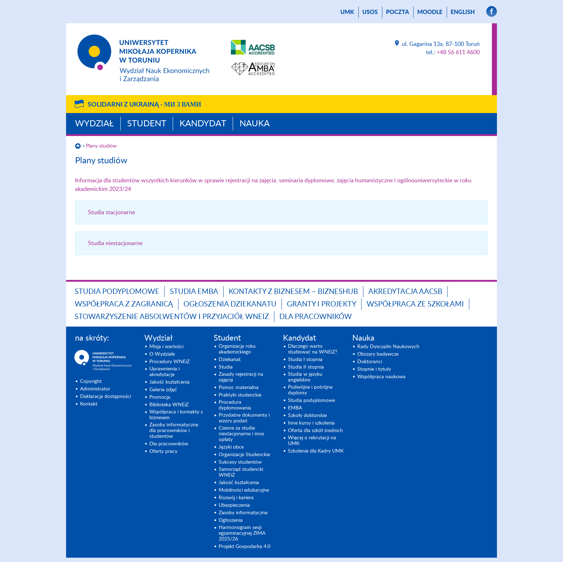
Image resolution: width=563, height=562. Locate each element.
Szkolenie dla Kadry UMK (316, 451)
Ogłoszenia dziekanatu (229, 304)
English (463, 12)
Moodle (429, 12)
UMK (347, 12)
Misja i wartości (166, 346)
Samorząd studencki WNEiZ (241, 472)
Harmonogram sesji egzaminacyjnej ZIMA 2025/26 (242, 533)
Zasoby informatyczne (243, 512)
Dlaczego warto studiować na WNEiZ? (312, 349)
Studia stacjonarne (111, 212)
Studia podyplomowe (117, 291)
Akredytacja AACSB (405, 291)
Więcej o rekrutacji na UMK (312, 440)
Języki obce (231, 447)
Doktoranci (369, 361)
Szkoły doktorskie (307, 415)
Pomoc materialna (239, 387)
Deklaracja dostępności (105, 396)
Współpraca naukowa (381, 376)
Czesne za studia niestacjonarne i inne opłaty (241, 434)
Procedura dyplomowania (235, 405)
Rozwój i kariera (236, 497)
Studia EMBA (194, 291)
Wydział (94, 124)
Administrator (95, 389)
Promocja (159, 397)
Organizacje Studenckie (244, 454)
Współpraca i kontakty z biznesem (176, 414)
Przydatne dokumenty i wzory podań (244, 418)
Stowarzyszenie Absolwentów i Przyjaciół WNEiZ (172, 316)
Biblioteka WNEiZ (169, 404)
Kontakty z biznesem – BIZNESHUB (293, 291)
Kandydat (203, 124)
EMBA (295, 408)
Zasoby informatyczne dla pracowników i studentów (173, 430)
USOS (370, 12)
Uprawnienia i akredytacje (164, 371)
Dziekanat (230, 359)
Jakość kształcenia (169, 382)
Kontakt (88, 404)
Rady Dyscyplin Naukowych (388, 346)
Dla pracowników (315, 316)
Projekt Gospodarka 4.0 (244, 546)
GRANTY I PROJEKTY (321, 304)
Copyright (91, 381)
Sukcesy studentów (240, 462)
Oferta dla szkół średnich (315, 430)
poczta (397, 12)
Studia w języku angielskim (305, 377)
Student (146, 124)
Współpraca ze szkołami (415, 304)
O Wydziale (162, 354)
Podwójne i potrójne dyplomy (310, 390)
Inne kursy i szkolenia (311, 423)
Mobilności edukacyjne (244, 490)
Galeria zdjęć (163, 389)
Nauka (254, 124)
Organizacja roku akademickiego (237, 349)
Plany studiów (101, 146)
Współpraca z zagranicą (124, 304)
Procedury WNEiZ (169, 361)
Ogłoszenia (231, 520)
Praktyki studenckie (240, 395)
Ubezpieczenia (234, 505)
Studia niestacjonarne (115, 243)
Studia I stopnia (305, 359)
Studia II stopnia (306, 367)
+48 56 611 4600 (458, 52)
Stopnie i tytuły (374, 369)
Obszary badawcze (378, 354)
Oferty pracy (163, 451)
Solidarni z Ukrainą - (144, 105)
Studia (226, 367)
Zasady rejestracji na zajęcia (241, 377)
